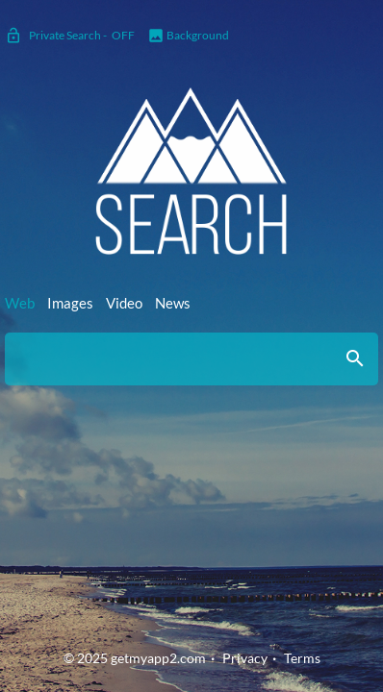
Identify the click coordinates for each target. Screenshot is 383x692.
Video (124, 302)
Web (20, 302)
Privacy (245, 658)
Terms (302, 658)
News (173, 302)
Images (70, 302)
